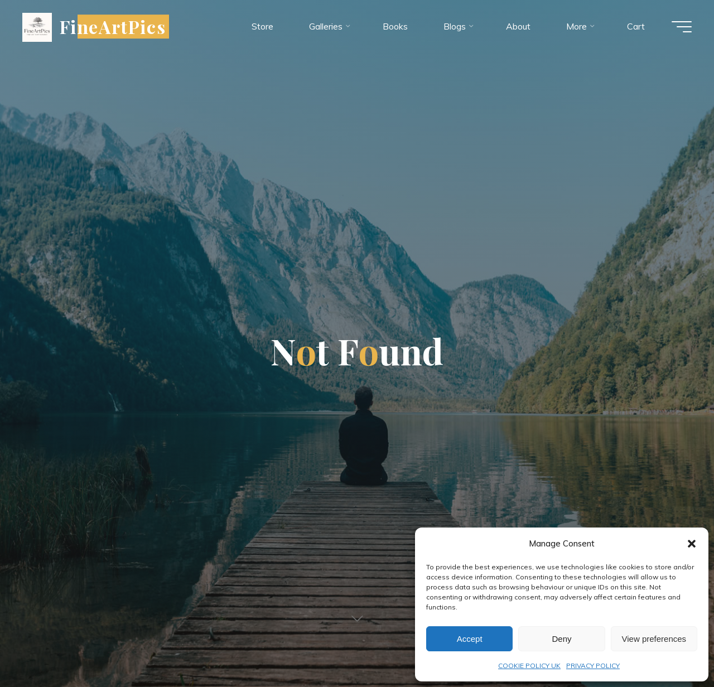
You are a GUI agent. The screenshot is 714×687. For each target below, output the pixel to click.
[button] (691, 543)
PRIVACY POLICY (593, 665)
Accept (470, 639)
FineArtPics (113, 26)
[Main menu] (682, 26)
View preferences (654, 639)
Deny (561, 639)
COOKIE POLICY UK (529, 665)
